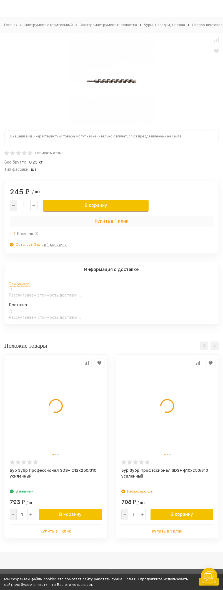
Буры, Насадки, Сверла (164, 25)
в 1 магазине (55, 244)
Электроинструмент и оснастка (108, 25)
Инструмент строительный (48, 25)
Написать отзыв (49, 153)
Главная (10, 25)
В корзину (96, 205)
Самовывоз (19, 284)
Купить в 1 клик (112, 221)
